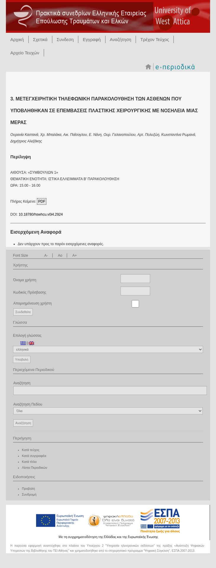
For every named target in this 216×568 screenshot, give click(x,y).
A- (46, 255)
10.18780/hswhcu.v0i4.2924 (41, 214)
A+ (74, 255)
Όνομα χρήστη (24, 280)
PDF (41, 201)
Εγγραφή (91, 39)
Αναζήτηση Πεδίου (108, 408)
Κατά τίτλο (29, 461)
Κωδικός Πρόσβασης (29, 292)
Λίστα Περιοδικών (34, 467)
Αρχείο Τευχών (24, 52)
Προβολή (28, 488)
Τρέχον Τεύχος (154, 39)
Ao (60, 255)
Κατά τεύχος (30, 450)
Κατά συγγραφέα (34, 456)
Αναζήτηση (120, 39)
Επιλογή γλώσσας (27, 335)
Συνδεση (65, 39)
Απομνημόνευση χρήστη (32, 303)
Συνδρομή (29, 494)
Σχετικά (40, 39)
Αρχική (17, 39)
